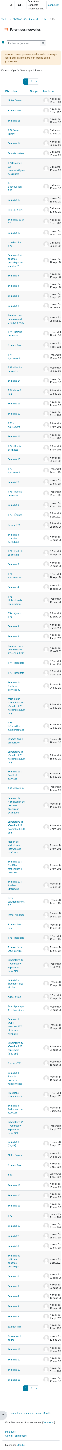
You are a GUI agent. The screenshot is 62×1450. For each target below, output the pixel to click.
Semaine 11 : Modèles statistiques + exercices (15, 867)
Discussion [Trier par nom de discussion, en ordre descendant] (11, 91)
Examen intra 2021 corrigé (15, 949)
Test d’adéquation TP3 (15, 187)
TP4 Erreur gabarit (13, 132)
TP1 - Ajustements (14, 575)
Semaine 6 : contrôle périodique (14, 538)
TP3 (10, 1215)
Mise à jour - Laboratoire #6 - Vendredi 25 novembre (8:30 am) (16, 706)
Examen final (14, 110)
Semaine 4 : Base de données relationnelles (15, 1078)
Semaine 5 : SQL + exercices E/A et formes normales (15, 1026)
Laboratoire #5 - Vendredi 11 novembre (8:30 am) (16, 827)
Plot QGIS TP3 (15, 210)
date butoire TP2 (14, 244)
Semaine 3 (13, 295)
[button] (11, 5)
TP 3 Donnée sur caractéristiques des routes (16, 168)
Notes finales (15, 100)
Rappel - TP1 (14, 1063)
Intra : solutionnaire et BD (16, 902)
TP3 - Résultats (16, 672)
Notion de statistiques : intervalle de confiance (14, 847)
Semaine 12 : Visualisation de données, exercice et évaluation (16, 805)
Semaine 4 (13, 285)
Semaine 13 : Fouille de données (14, 775)
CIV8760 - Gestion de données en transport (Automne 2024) (26, 19)
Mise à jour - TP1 (14, 615)
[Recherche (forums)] (23, 43)
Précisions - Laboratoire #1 (15, 1094)
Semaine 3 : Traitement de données (15, 1109)
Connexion (53, 4)
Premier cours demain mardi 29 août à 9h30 (16, 650)
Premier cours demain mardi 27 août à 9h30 (16, 319)
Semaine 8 (13, 504)
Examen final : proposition (15, 740)
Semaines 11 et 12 (16, 221)
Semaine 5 (13, 275)
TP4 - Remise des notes (15, 333)
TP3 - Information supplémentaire (16, 726)
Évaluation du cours (15, 1338)
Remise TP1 (14, 525)
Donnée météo (16, 153)
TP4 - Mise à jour (14, 392)
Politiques (10, 1431)
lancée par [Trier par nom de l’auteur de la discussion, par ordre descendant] (48, 91)
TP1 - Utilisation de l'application (15, 600)
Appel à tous (14, 996)
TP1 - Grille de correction (15, 553)
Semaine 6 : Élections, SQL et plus (15, 984)
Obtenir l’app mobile (16, 1435)
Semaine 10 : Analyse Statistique (14, 885)
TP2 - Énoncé (15, 515)
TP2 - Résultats (16, 788)
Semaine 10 (14, 232)
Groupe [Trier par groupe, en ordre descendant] (34, 91)
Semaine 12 (14, 413)
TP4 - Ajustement (14, 356)
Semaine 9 (13, 482)
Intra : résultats (16, 914)
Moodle (21, 1445)
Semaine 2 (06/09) (13, 1143)
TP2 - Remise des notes (15, 448)
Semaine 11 (14, 436)
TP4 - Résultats (16, 662)
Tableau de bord (5, 19)
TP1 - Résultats (16, 937)
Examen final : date (15, 926)
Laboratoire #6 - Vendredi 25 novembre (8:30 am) (16, 757)
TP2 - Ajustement (14, 470)
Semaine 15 (14, 120)
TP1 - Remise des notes (15, 493)
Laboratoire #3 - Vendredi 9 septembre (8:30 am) (15, 965)
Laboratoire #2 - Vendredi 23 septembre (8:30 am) (15, 1048)
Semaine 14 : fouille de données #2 (14, 686)
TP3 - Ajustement (14, 425)
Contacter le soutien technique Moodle (28, 1413)
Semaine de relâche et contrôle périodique (14, 1261)
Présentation (46, 19)
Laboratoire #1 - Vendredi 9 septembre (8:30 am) (15, 1127)
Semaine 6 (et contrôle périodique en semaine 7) (15, 261)
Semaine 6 (13, 1276)
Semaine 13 (14, 199)
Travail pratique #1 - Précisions (16, 1008)
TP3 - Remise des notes (15, 369)
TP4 (10, 1175)
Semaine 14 (14, 143)
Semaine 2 (13, 305)
